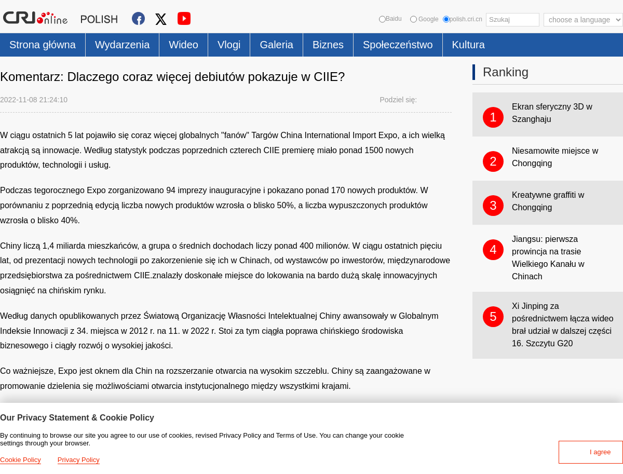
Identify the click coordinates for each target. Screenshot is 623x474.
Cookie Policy (20, 460)
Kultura (468, 44)
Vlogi (229, 44)
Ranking (506, 72)
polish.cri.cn (462, 19)
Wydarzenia (122, 44)
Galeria (276, 44)
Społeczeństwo (398, 44)
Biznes (328, 44)
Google (424, 19)
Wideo (183, 44)
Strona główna (42, 44)
